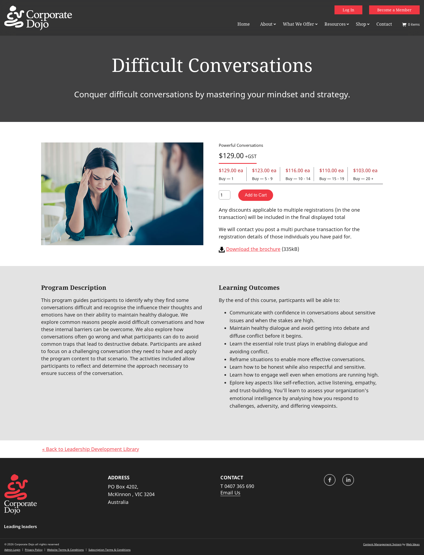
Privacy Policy (33, 549)
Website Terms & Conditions (65, 549)
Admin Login (12, 549)
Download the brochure (253, 249)
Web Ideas (413, 544)
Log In (348, 9)
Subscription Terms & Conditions (109, 549)
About (266, 24)
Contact (384, 24)
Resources (335, 24)
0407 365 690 (239, 486)
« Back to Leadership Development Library (90, 449)
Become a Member (394, 9)
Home (243, 24)
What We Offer (298, 24)
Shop (361, 24)
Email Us (230, 492)
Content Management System (382, 544)
